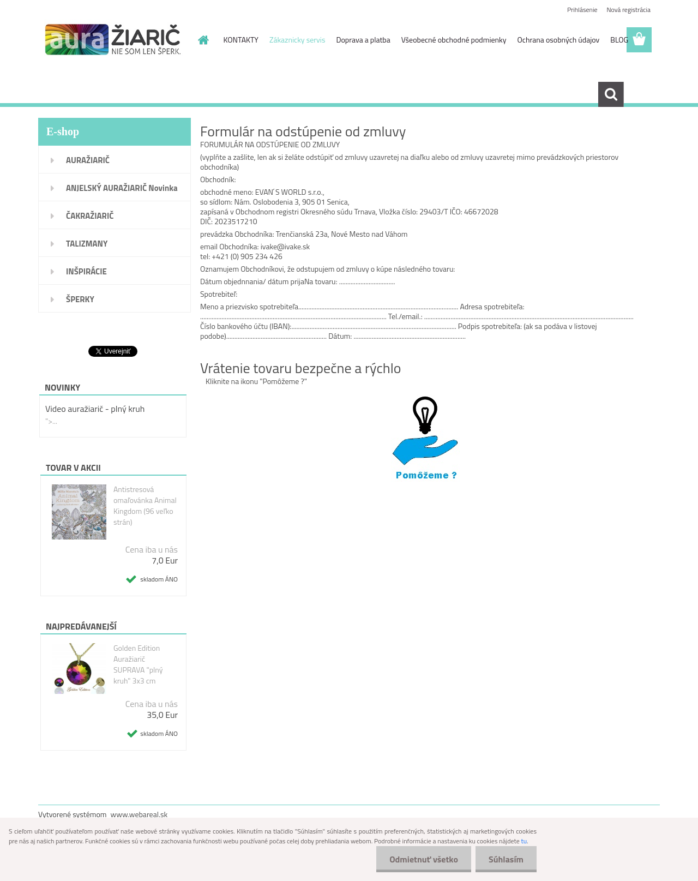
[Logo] (113, 40)
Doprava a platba (363, 39)
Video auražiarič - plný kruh (95, 408)
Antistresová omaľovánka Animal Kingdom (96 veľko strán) (145, 506)
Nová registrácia (628, 9)
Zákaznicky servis (297, 39)
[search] (610, 94)
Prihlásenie (582, 9)
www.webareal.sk (139, 814)
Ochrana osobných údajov (559, 39)
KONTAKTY (241, 39)
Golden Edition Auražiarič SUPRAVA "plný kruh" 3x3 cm (138, 664)
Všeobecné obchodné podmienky (454, 39)
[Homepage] (202, 39)
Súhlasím (505, 859)
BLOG (619, 39)
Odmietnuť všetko (422, 859)
